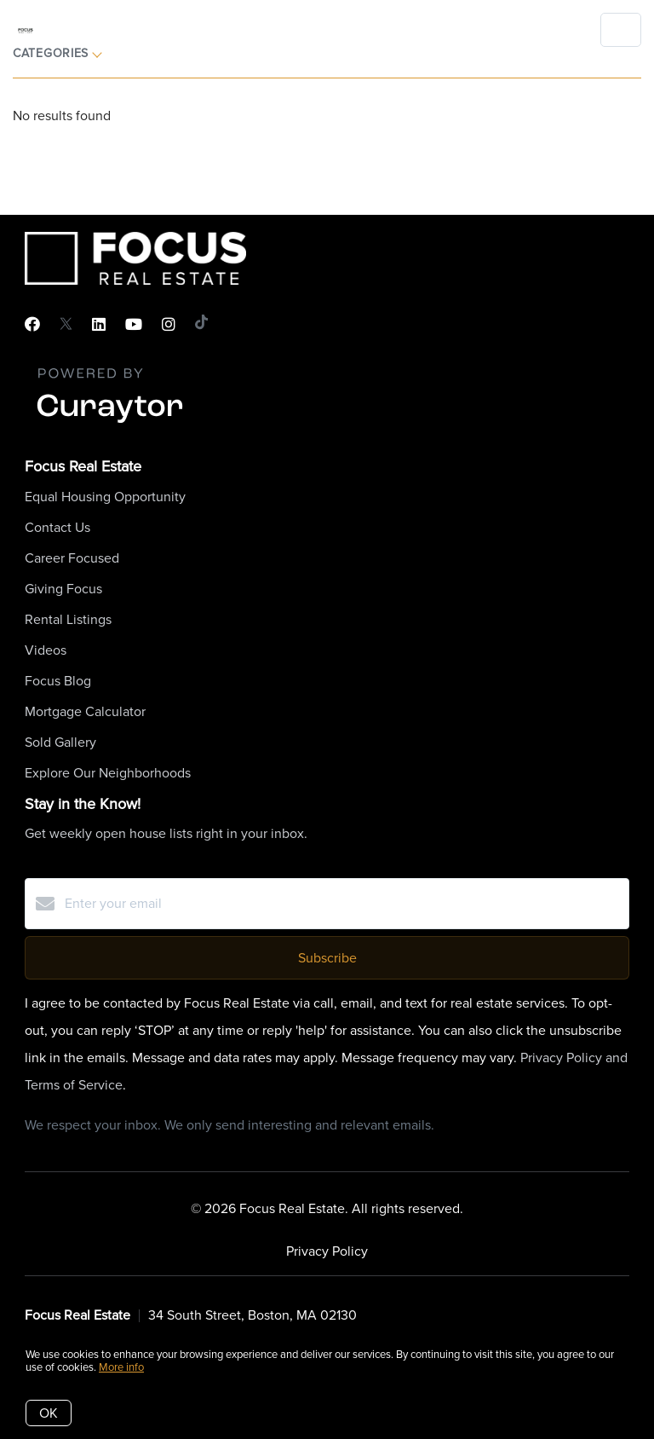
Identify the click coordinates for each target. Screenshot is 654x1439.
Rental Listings (68, 619)
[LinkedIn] (99, 325)
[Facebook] (32, 325)
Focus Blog (58, 681)
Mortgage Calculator (85, 711)
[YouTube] (133, 325)
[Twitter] (66, 325)
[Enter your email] (344, 904)
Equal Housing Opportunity (105, 496)
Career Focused (72, 558)
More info (121, 1367)
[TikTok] (201, 325)
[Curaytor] (110, 424)
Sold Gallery (60, 742)
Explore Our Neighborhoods (108, 773)
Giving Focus (63, 588)
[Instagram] (168, 325)
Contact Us (57, 527)
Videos (45, 650)
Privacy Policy (327, 1251)
